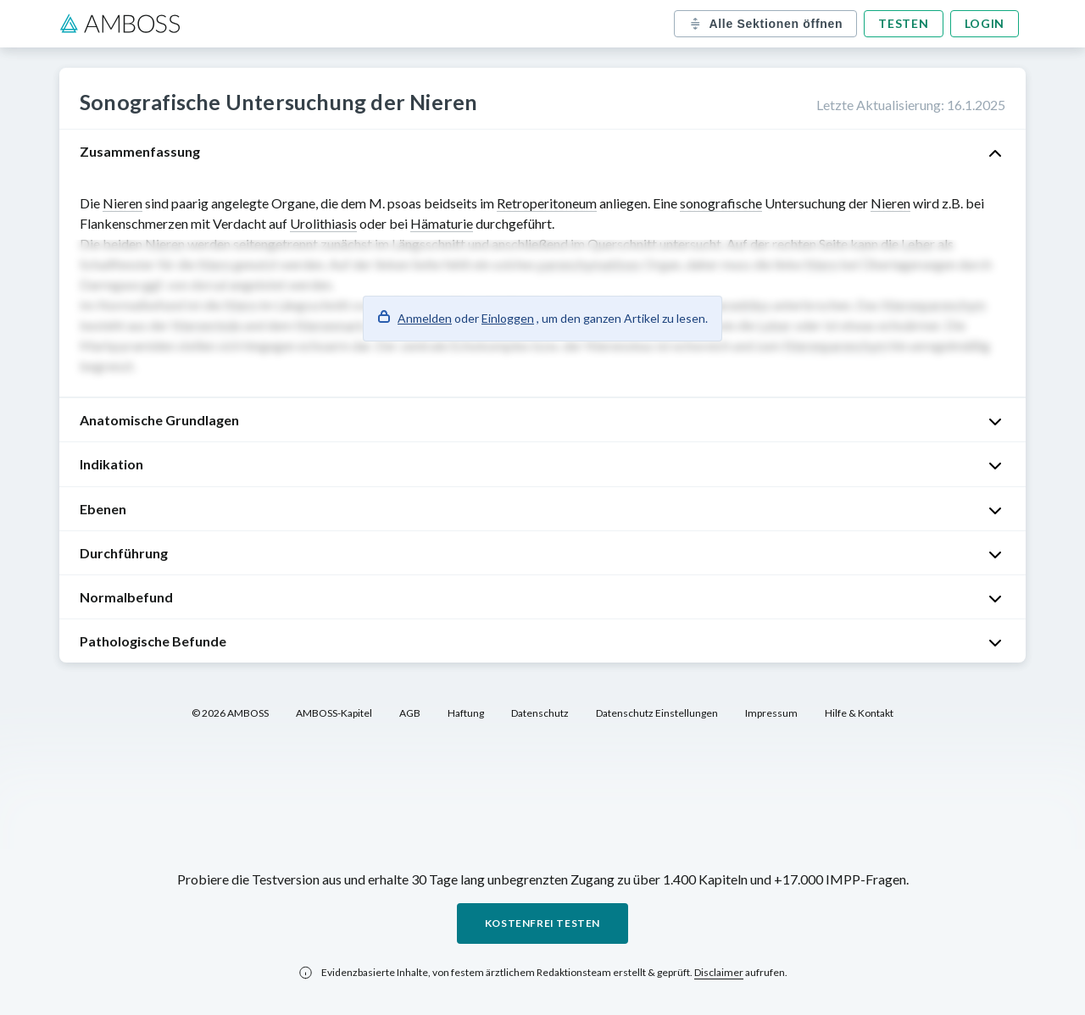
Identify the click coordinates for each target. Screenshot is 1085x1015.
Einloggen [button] (507, 318)
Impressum (771, 713)
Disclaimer (718, 972)
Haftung (466, 713)
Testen (903, 23)
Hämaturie (441, 223)
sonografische (721, 203)
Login (985, 23)
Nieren (122, 203)
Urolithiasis (323, 223)
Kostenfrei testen (542, 923)
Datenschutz (540, 713)
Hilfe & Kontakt (859, 713)
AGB (409, 713)
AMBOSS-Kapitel (334, 713)
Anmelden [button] (425, 318)
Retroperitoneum (547, 203)
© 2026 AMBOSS (230, 713)
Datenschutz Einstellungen (657, 713)
